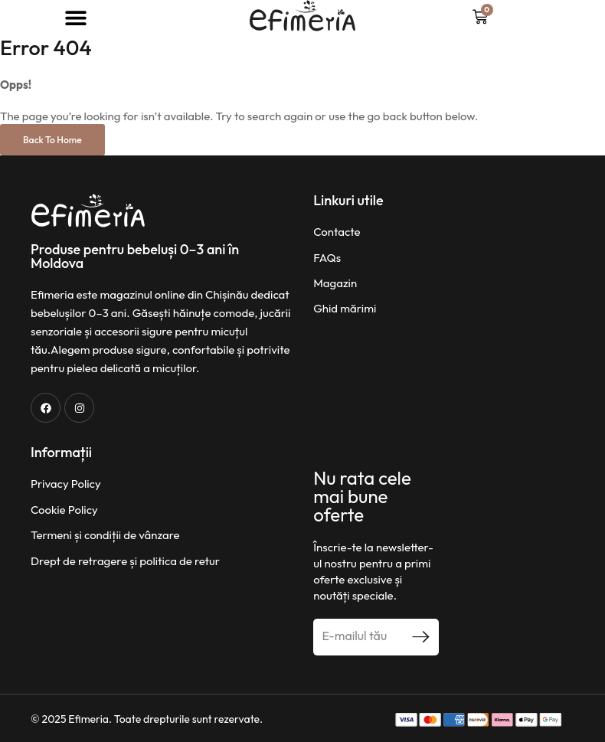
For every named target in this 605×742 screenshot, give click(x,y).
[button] (75, 17)
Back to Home (52, 139)
